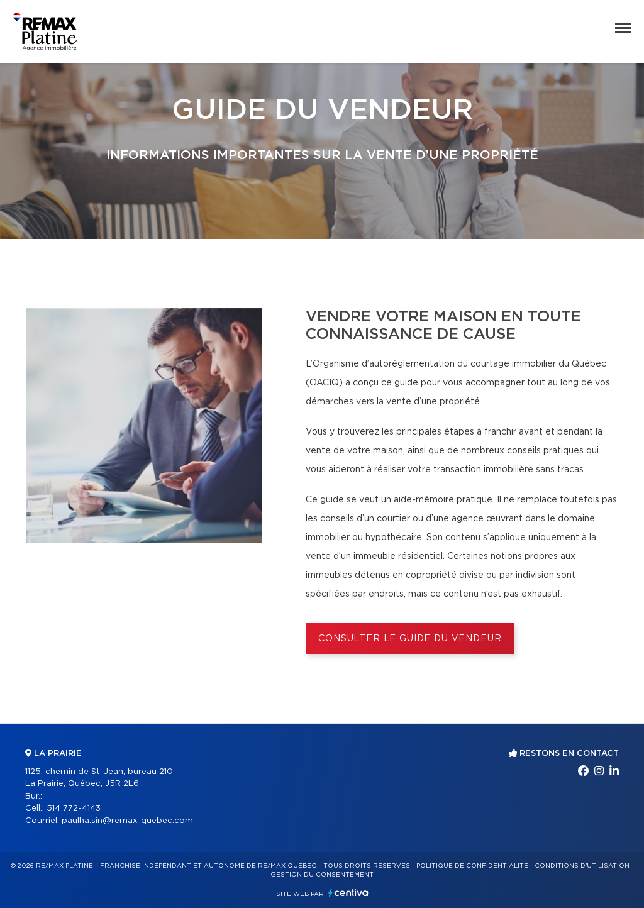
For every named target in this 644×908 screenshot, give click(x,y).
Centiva (348, 893)
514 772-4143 (74, 808)
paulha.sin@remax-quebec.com (127, 821)
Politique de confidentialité (472, 866)
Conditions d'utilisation (582, 866)
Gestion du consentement (322, 875)
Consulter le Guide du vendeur (409, 638)
